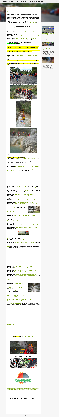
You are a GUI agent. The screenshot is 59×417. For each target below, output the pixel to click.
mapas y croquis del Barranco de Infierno (21, 19)
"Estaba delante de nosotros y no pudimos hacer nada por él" (24, 194)
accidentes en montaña (35, 388)
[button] (7, 11)
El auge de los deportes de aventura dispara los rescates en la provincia (26, 270)
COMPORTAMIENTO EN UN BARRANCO (28, 336)
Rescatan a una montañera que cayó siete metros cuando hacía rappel (25, 275)
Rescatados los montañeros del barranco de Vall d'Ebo (24, 202)
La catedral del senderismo (31, 22)
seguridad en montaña (33, 389)
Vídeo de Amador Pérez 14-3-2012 (12, 220)
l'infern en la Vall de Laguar (33, 158)
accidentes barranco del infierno (11, 388)
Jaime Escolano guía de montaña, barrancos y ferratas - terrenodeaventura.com (26, 1)
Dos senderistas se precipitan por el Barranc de (21, 158)
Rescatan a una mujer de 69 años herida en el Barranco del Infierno (26, 227)
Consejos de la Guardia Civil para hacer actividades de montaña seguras (19, 299)
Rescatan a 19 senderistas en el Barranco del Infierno (23, 266)
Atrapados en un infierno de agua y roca (21, 190)
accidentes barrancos (20, 388)
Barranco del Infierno (10, 389)
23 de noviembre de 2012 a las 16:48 (16, 397)
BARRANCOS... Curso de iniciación (46, 63)
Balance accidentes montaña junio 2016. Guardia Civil (16, 295)
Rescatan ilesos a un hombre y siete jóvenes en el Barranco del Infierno (25, 280)
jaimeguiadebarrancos (22, 389)
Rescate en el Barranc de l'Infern (22, 186)
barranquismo (16, 389)
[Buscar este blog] (54, 1)
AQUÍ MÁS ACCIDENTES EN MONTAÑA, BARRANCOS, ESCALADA (23, 27)
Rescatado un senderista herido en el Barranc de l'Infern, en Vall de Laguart (26, 239)
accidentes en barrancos (27, 388)
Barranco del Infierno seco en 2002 (17, 329)
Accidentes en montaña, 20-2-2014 (12, 296)
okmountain (27, 389)
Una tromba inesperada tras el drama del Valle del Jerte (25, 325)
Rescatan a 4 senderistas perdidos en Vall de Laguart (23, 267)
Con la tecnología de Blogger (29, 415)
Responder (11, 399)
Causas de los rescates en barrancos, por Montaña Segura (16, 300)
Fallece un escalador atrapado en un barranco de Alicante (22, 195)
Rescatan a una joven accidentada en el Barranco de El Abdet (26, 274)
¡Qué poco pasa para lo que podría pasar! (14, 303)
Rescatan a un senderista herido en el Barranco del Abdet (24, 52)
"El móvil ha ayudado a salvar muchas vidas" (21, 271)
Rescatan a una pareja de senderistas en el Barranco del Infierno (25, 242)
